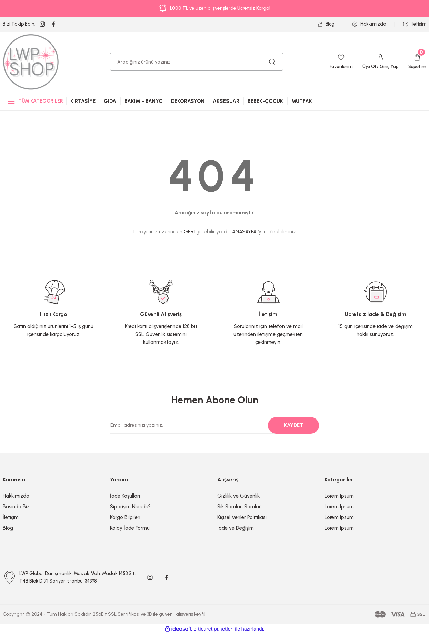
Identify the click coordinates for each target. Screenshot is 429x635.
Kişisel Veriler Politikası (242, 517)
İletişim (11, 517)
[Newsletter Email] (210, 425)
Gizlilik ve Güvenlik (238, 496)
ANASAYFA (244, 232)
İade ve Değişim (235, 528)
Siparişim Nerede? (130, 506)
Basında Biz (16, 506)
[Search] (196, 62)
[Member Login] (378, 61)
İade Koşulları (125, 496)
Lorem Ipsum (339, 496)
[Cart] (416, 61)
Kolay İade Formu (130, 528)
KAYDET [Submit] (293, 425)
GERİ (189, 232)
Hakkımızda (16, 496)
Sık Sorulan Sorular (239, 506)
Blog (8, 528)
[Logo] (31, 61)
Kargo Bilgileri (125, 517)
